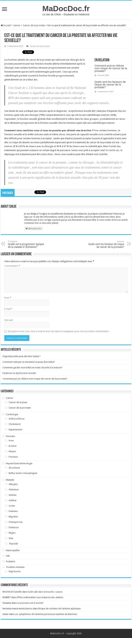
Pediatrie (10, 561)
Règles (12, 532)
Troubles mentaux (15, 567)
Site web (8, 320)
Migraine (13, 516)
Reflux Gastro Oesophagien (23, 473)
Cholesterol (15, 424)
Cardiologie (12, 414)
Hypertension (15, 429)
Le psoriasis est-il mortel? (30, 603)
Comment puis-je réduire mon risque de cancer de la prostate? (111, 68)
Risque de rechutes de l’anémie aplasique (59, 608)
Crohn (12, 505)
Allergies (13, 484)
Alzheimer (14, 489)
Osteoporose (16, 522)
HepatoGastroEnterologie (19, 463)
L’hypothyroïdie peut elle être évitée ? (22, 356)
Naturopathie (13, 550)
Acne (11, 440)
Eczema (12, 446)
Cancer (16, 25)
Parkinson (14, 527)
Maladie (10, 479)
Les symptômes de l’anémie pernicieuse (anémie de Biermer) (46, 614)
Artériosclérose (16, 418)
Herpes (12, 451)
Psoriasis (13, 456)
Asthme (12, 500)
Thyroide (13, 543)
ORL (8, 556)
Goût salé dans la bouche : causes (45, 591)
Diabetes (13, 511)
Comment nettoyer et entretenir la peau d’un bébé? (29, 362)
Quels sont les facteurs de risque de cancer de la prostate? (110, 84)
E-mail (8, 309)
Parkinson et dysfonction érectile (19, 373)
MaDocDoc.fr (66, 8)
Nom (7, 297)
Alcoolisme (14, 467)
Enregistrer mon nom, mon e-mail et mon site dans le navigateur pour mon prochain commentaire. (58, 331)
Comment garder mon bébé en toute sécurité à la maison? (32, 367)
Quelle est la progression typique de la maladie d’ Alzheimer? (26, 244)
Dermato (10, 436)
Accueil (6, 25)
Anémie (12, 495)
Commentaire (12, 265)
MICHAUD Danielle (12, 591)
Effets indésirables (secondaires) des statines (40, 597)
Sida (11, 538)
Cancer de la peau (18, 402)
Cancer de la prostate (34, 25)
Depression (15, 571)
